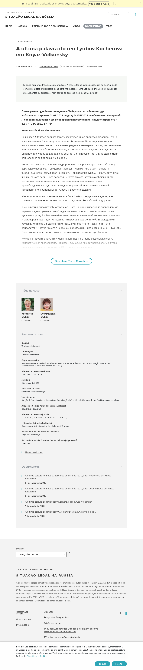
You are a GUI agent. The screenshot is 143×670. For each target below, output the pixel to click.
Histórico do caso (34, 452)
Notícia (22, 26)
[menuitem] (9, 26)
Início (9, 26)
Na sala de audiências (73, 66)
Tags (109, 26)
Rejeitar (119, 664)
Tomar (102, 664)
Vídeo (76, 26)
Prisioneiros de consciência (50, 26)
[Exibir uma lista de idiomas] (114, 4)
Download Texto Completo (71, 261)
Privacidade (22, 625)
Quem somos (23, 619)
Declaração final (94, 66)
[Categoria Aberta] (70, 554)
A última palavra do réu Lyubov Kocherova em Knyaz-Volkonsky (58, 501)
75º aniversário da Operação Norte (62, 637)
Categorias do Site (28, 554)
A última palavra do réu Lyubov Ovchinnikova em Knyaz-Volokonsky (60, 511)
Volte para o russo (99, 3)
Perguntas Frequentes (56, 617)
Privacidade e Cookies (36, 656)
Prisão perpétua (52, 623)
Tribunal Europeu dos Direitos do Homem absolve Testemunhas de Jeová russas (71, 630)
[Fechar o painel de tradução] (140, 3)
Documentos (93, 26)
